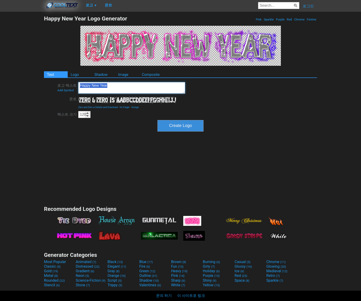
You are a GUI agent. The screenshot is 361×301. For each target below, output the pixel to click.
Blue (146, 262)
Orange (117, 275)
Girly (209, 266)
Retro (273, 275)
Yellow (211, 285)
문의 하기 (164, 295)
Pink (258, 19)
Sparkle (269, 19)
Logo (75, 74)
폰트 (73, 99)
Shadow (101, 74)
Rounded (54, 280)
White (178, 285)
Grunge (135, 107)
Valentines (150, 285)
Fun (177, 266)
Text (50, 74)
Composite (151, 74)
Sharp (178, 280)
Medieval (277, 271)
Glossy (243, 266)
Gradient (85, 271)
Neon (82, 275)
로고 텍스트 (67, 87)
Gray (113, 271)
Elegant (117, 266)
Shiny (209, 280)
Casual (242, 262)
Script (115, 280)
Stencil (52, 285)
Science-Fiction (90, 280)
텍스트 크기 (67, 114)
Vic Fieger (124, 107)
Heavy (179, 271)
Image (123, 74)
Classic (52, 266)
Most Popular (55, 262)
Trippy (115, 285)
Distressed (87, 266)
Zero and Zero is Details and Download (98, 107)
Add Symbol (65, 90)
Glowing (276, 266)
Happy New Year (131, 88)
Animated (86, 262)
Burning (211, 262)
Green (147, 271)
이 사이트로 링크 (191, 295)
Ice (239, 271)
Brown (178, 262)
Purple (280, 19)
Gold (51, 271)
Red (289, 19)
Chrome (299, 19)
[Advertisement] (21, 84)
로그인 (308, 6)
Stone (83, 285)
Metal (51, 275)
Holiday (211, 271)
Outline (148, 275)
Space (242, 280)
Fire (144, 266)
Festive (311, 19)
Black (115, 262)
